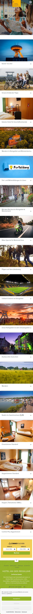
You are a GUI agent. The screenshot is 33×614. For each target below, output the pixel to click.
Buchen (16, 553)
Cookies (17, 567)
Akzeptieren (16, 598)
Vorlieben (16, 608)
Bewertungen (13, 565)
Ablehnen (16, 603)
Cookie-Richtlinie (10, 611)
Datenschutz (18, 611)
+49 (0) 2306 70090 (15, 587)
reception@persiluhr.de (14, 587)
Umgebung (6, 565)
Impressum (24, 611)
